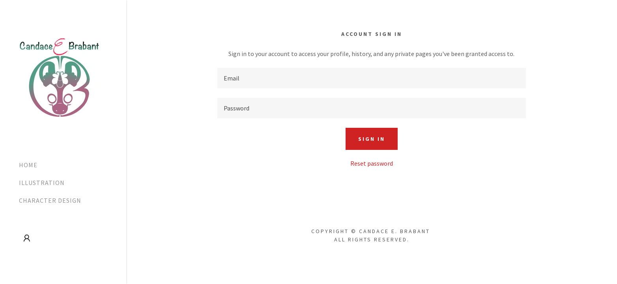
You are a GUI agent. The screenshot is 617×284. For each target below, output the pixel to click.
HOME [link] (28, 165)
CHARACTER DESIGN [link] (50, 200)
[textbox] (371, 78)
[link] (59, 76)
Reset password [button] (371, 163)
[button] (27, 238)
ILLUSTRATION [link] (42, 183)
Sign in (371, 138)
